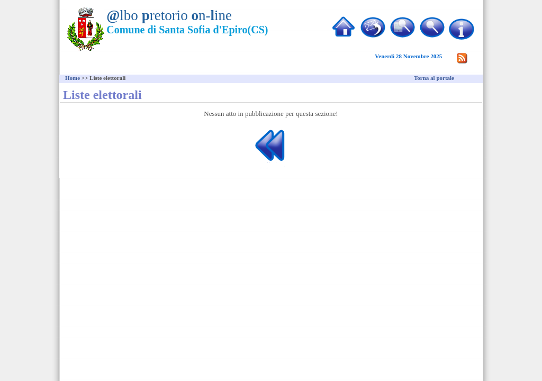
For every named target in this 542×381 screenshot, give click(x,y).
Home (72, 78)
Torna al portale (434, 78)
